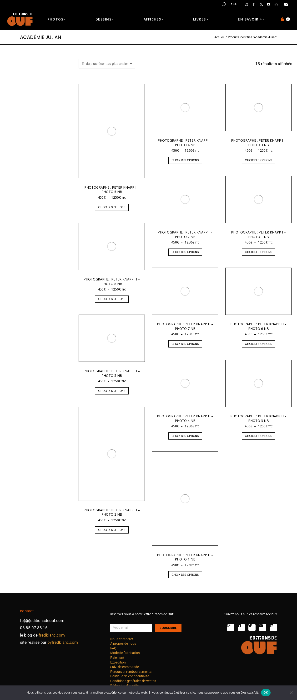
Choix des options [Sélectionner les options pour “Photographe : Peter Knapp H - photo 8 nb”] (112, 299)
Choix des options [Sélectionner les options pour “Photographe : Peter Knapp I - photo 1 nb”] (258, 252)
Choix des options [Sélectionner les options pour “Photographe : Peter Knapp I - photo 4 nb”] (185, 160)
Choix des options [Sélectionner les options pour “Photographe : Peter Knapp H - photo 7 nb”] (185, 344)
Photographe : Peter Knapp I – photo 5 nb (111, 189)
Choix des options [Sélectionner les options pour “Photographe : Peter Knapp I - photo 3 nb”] (258, 160)
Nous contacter (121, 639)
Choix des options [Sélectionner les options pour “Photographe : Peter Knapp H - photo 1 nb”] (185, 575)
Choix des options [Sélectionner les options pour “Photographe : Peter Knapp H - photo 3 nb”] (258, 436)
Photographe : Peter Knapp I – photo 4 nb (185, 142)
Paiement (117, 657)
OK (265, 692)
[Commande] (107, 63)
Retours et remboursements (130, 672)
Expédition (118, 662)
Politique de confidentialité (129, 676)
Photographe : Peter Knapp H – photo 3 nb (258, 418)
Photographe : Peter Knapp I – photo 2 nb (185, 234)
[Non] (291, 692)
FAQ (113, 648)
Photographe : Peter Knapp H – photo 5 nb (112, 373)
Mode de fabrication (125, 653)
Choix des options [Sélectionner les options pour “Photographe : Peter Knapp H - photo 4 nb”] (185, 436)
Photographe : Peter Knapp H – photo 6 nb (258, 326)
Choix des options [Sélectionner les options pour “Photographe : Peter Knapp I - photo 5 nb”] (112, 207)
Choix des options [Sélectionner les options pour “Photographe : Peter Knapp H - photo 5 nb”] (112, 391)
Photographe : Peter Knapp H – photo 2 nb (112, 512)
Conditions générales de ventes (133, 681)
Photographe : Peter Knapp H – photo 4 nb (185, 418)
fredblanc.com (52, 635)
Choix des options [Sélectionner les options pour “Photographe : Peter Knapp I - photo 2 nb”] (185, 252)
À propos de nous (123, 643)
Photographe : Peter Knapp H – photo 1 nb (185, 557)
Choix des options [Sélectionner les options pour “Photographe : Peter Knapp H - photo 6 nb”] (258, 344)
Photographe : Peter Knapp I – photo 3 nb (258, 142)
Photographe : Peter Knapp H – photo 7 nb (185, 326)
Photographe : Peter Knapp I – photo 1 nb (258, 234)
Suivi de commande (124, 667)
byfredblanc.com (62, 642)
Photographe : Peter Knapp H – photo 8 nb (112, 281)
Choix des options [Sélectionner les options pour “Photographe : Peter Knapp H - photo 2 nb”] (112, 530)
